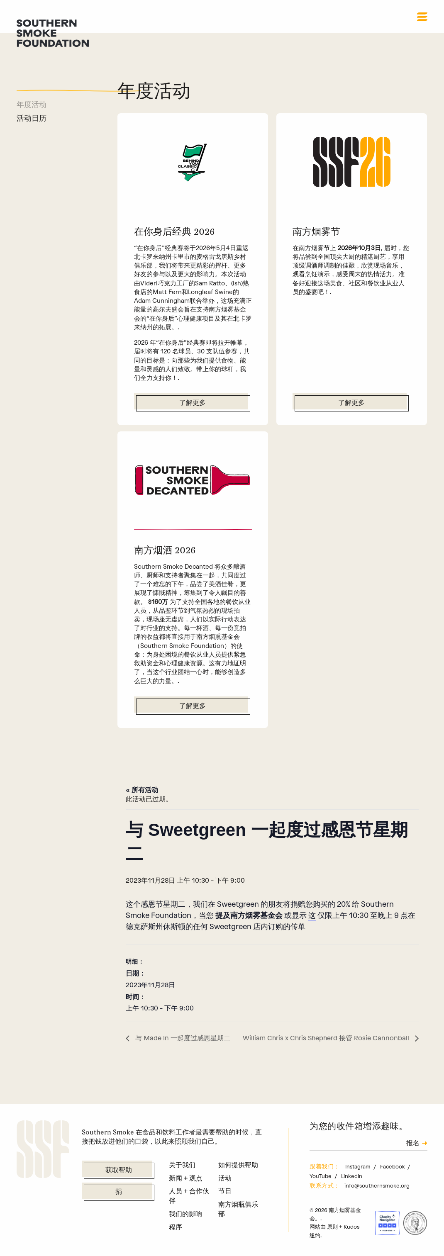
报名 (413, 1144)
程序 (175, 1227)
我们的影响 (185, 1214)
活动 (225, 1178)
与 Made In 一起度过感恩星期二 (182, 1038)
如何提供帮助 (238, 1165)
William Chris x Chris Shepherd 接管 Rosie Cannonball (327, 1038)
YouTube (321, 1176)
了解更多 (192, 403)
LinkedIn (351, 1176)
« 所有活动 (142, 790)
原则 (332, 1227)
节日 (225, 1191)
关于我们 (182, 1165)
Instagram (358, 1167)
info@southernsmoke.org (377, 1186)
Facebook (393, 1167)
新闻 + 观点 (185, 1178)
